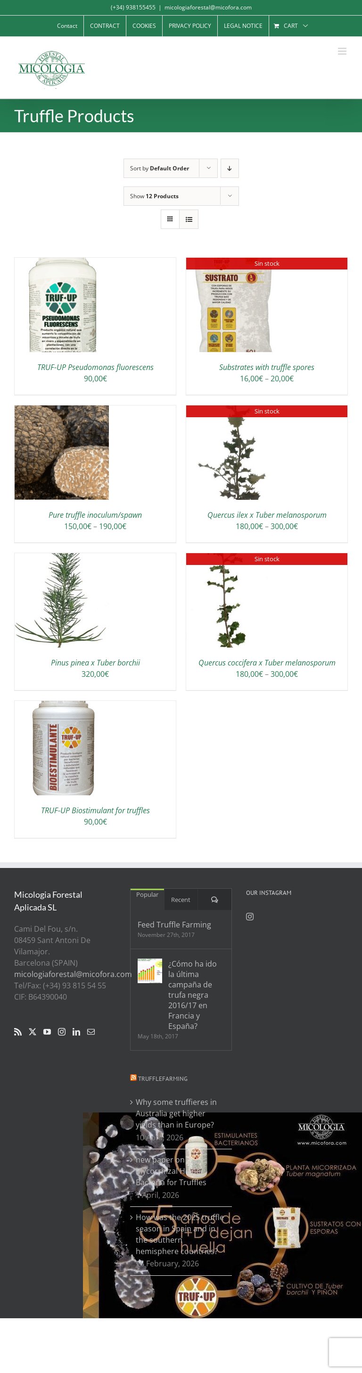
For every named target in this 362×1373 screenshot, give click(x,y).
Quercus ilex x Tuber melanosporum (267, 515)
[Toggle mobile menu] (343, 51)
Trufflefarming (163, 1079)
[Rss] (18, 1032)
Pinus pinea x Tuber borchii (95, 662)
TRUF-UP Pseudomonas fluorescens (95, 367)
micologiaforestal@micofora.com (208, 7)
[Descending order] (230, 168)
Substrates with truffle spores (266, 367)
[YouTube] (47, 1032)
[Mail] (91, 1032)
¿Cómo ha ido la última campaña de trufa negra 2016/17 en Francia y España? (192, 995)
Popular (147, 894)
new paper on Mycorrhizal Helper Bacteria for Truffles (171, 1171)
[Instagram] (62, 1032)
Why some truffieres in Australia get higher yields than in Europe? (176, 1113)
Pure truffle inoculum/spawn (95, 515)
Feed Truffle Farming (174, 924)
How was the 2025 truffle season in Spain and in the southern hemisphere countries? (180, 1234)
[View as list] (189, 219)
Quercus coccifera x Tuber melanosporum (267, 662)
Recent (180, 899)
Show (154, 196)
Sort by (159, 168)
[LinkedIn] (76, 1032)
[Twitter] (32, 1032)
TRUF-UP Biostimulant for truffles (95, 810)
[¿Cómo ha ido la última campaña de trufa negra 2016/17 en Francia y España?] (150, 971)
